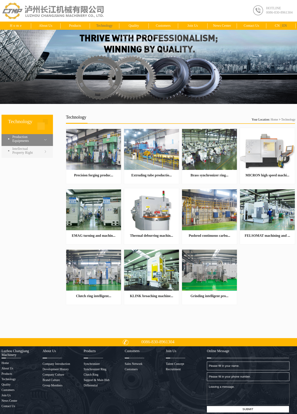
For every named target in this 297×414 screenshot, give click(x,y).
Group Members (52, 385)
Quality (134, 25)
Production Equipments (20, 139)
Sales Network (133, 363)
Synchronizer (92, 363)
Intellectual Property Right (22, 150)
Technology (104, 25)
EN (284, 25)
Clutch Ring (91, 374)
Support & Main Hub (96, 380)
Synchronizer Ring (95, 369)
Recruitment (173, 369)
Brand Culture (51, 380)
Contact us (251, 25)
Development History (56, 369)
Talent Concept (175, 363)
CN (277, 25)
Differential (91, 385)
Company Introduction (56, 363)
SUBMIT (248, 409)
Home (16, 25)
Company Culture (53, 374)
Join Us (192, 25)
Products (75, 25)
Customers (163, 25)
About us (45, 25)
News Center (222, 25)
